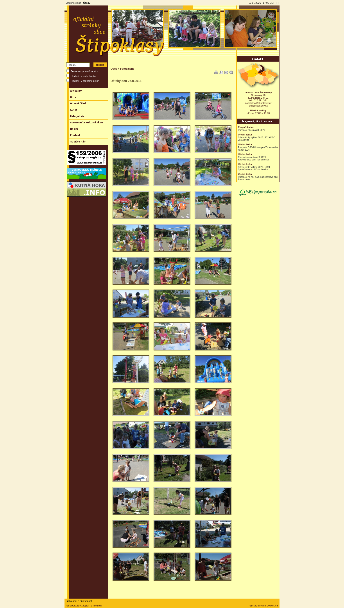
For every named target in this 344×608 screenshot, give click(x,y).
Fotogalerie (127, 68)
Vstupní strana (73, 3)
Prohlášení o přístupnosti (79, 601)
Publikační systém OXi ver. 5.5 (263, 605)
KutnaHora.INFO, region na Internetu (84, 605)
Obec (114, 68)
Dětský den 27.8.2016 (126, 81)
